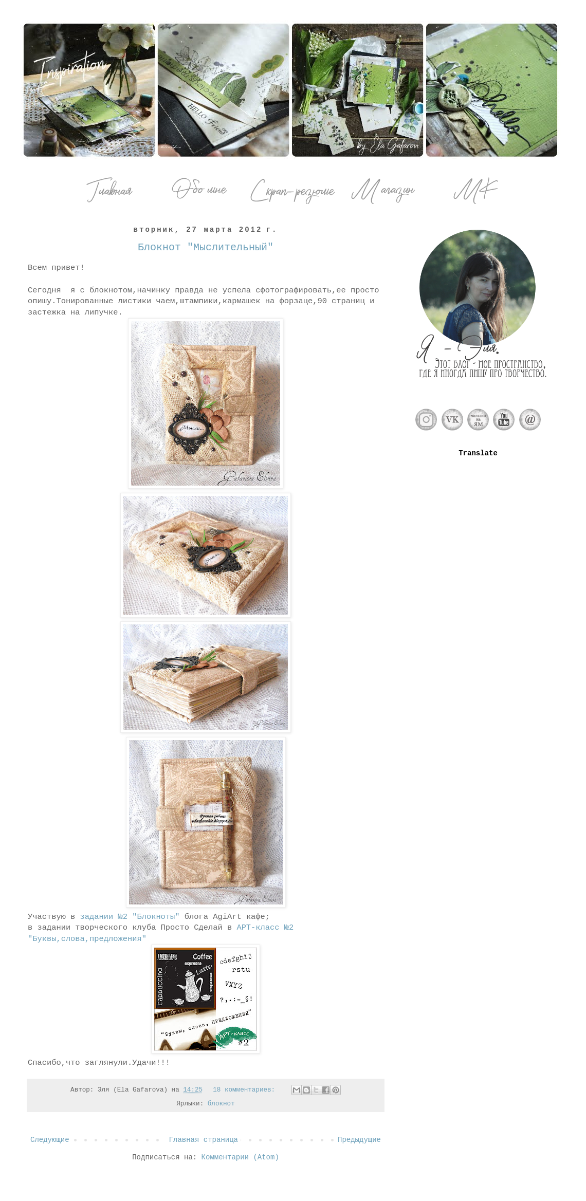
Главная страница (203, 1140)
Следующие (49, 1140)
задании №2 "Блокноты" (130, 916)
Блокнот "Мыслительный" (205, 247)
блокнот (221, 1103)
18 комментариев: (246, 1090)
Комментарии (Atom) (240, 1157)
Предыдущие (359, 1140)
